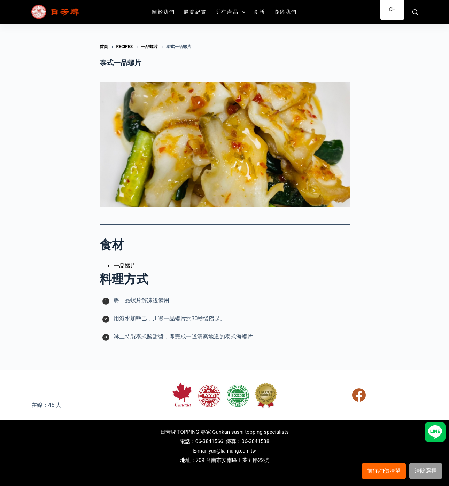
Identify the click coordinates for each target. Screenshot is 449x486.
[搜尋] (415, 12)
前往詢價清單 (384, 471)
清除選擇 (426, 471)
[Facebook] (359, 395)
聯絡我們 (285, 12)
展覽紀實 (195, 12)
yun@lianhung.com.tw (232, 451)
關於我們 (163, 12)
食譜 (259, 12)
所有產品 (231, 12)
